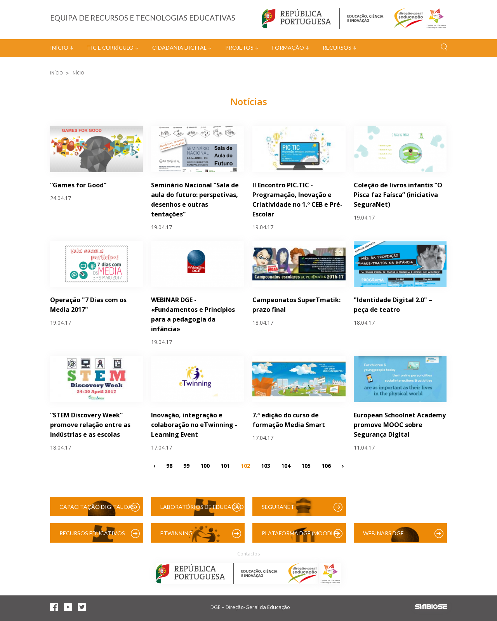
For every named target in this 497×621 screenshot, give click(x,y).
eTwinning (176, 533)
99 (186, 465)
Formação (288, 47)
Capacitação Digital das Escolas (97, 509)
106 (326, 465)
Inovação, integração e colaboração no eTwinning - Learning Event (194, 425)
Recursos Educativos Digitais (92, 536)
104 (285, 465)
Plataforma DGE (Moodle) (300, 533)
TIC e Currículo (110, 47)
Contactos (248, 553)
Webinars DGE (383, 533)
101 (225, 465)
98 (169, 465)
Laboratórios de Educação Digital (202, 509)
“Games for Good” (78, 185)
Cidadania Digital (179, 47)
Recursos (337, 47)
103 (265, 465)
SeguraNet (278, 506)
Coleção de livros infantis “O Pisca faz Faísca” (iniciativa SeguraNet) (398, 195)
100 (205, 465)
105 (306, 465)
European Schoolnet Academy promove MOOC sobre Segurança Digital (400, 425)
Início (59, 47)
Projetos (239, 47)
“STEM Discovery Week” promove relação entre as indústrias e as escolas (90, 425)
